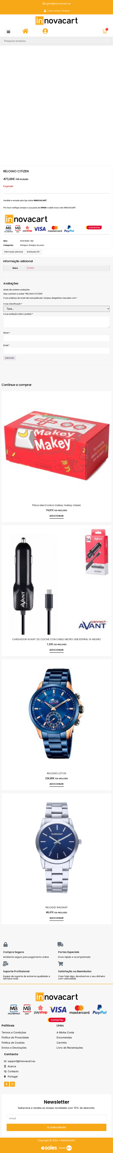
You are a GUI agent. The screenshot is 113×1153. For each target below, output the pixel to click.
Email (6, 345)
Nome (6, 333)
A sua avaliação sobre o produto (18, 314)
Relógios (24, 245)
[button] (8, 31)
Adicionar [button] (57, 516)
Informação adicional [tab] (13, 252)
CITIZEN (30, 268)
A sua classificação (12, 304)
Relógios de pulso (36, 245)
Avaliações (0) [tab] (33, 252)
